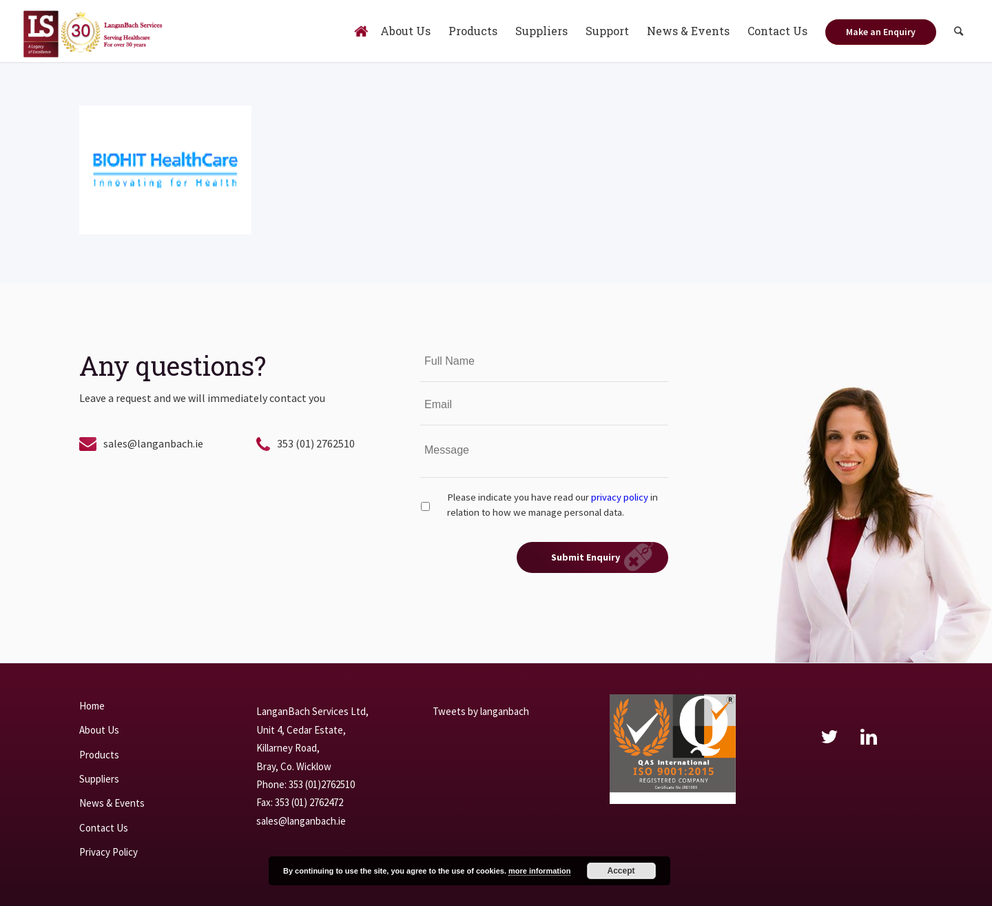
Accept (621, 871)
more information (539, 871)
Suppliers (99, 778)
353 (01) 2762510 (316, 443)
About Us (99, 729)
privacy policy (619, 497)
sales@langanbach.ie (153, 443)
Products (99, 754)
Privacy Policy (108, 851)
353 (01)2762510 (322, 784)
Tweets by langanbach (481, 711)
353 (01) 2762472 (309, 802)
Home (92, 705)
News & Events (112, 802)
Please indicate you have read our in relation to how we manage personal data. (552, 505)
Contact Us (103, 827)
